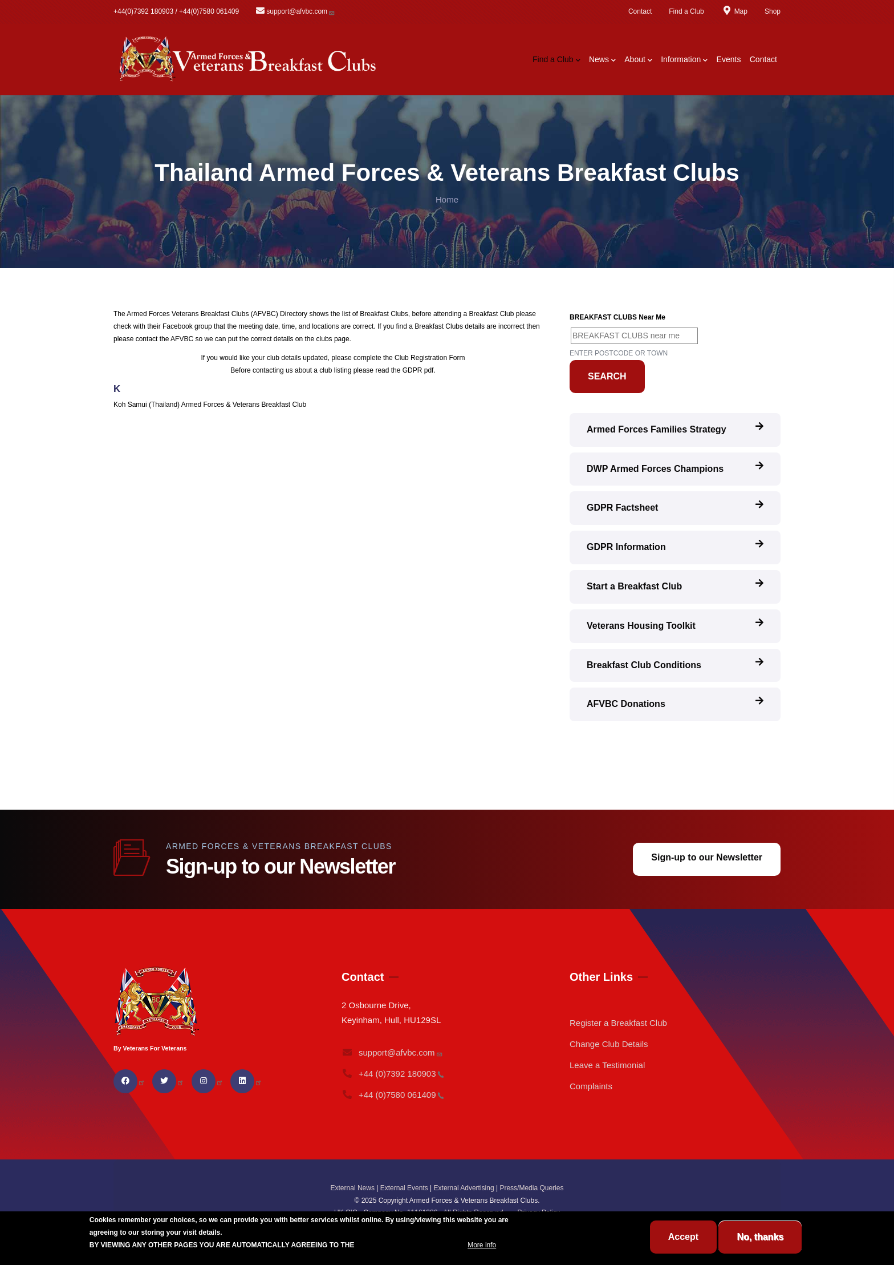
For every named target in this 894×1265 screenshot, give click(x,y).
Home (447, 199)
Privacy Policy (538, 1212)
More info (482, 1255)
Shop (773, 11)
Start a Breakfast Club (634, 586)
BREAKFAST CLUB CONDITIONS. (411, 1255)
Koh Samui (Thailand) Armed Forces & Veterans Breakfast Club (209, 405)
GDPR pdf (418, 370)
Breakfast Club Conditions (644, 665)
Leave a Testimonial (607, 1065)
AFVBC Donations (626, 704)
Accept (683, 1247)
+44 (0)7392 (393, 1073)
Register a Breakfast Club (618, 1023)
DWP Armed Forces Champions (655, 469)
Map (734, 11)
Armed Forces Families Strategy (656, 429)
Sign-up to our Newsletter (706, 857)
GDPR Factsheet (622, 507)
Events (729, 59)
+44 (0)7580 (393, 1095)
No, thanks (760, 1247)
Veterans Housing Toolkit (641, 626)
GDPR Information (626, 547)
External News (353, 1188)
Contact (640, 11)
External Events (404, 1188)
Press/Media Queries (531, 1188)
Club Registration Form (430, 358)
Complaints (591, 1086)
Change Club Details (609, 1044)
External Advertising (464, 1188)
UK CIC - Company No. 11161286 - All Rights (422, 1212)
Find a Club (686, 11)
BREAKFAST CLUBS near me (617, 317)
